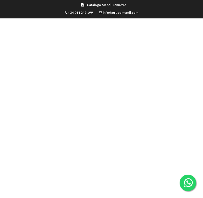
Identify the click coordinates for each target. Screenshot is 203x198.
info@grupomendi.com (118, 12)
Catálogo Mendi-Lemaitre (103, 5)
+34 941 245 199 (79, 12)
